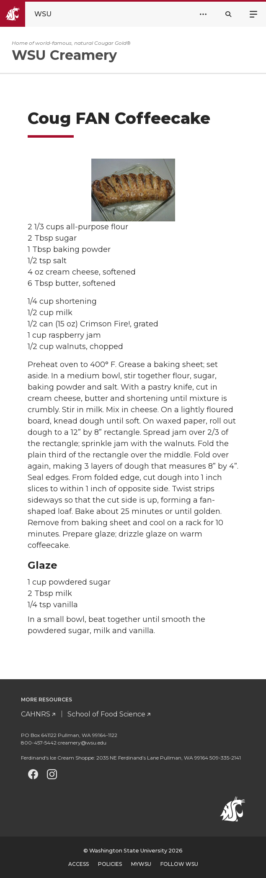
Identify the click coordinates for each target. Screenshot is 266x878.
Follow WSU (179, 864)
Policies (110, 864)
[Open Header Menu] (203, 14)
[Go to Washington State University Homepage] (33, 14)
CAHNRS (35, 714)
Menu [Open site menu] (253, 13)
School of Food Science (106, 714)
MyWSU (141, 864)
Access (78, 864)
